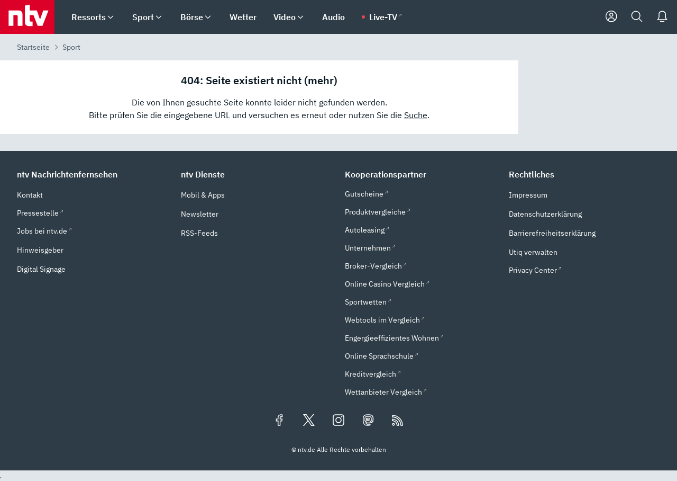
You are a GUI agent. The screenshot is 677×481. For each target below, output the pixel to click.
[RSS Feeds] (397, 421)
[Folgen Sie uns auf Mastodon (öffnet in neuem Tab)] (368, 421)
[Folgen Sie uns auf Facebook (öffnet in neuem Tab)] (279, 421)
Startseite (33, 47)
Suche (415, 115)
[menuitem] (110, 17)
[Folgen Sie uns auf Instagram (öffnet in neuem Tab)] (338, 421)
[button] (92, 174)
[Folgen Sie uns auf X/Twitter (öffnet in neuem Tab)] (308, 421)
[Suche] (636, 17)
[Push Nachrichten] (662, 17)
